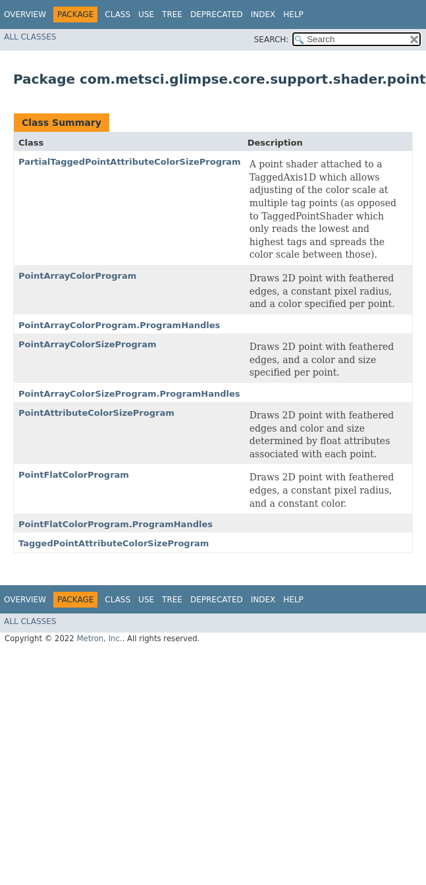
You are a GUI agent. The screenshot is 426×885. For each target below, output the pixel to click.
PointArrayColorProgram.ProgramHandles (119, 325)
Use (146, 14)
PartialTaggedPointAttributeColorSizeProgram (129, 162)
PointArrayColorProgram (77, 276)
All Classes (30, 37)
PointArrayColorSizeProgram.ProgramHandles (129, 394)
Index (263, 14)
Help (293, 14)
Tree (172, 14)
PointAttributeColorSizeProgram (96, 413)
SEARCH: (271, 39)
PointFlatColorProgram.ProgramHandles (115, 524)
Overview (25, 14)
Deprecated (216, 14)
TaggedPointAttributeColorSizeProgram (113, 543)
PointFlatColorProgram (73, 475)
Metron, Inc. (99, 638)
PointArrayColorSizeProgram (87, 344)
